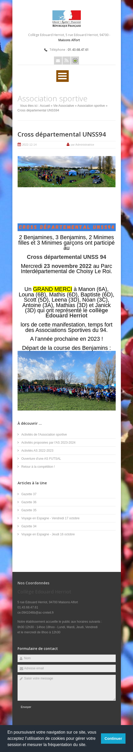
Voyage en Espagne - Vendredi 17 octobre (50, 518)
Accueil (45, 106)
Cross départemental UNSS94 (62, 134)
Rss (66, 60)
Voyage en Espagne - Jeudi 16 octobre (48, 534)
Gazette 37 (29, 494)
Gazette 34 (29, 526)
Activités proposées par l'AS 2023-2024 (48, 442)
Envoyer (26, 706)
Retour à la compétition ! (38, 467)
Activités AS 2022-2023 (37, 450)
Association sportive (91, 106)
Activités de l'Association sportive (44, 434)
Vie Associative (63, 106)
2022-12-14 (29, 144)
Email (58, 60)
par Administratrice (82, 144)
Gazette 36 (29, 502)
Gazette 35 (29, 510)
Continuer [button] (113, 738)
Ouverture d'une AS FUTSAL (41, 458)
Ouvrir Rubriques (62, 76)
